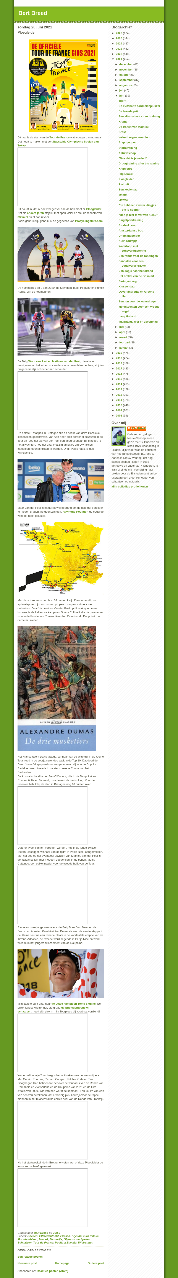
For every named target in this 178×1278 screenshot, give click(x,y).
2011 (119, 400)
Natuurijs (56, 1239)
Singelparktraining (130, 220)
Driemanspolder (129, 235)
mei (122, 326)
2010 (119, 405)
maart (123, 337)
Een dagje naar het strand (135, 270)
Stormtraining (127, 147)
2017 (119, 368)
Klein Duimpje (127, 241)
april (122, 332)
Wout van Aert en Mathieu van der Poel (54, 361)
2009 (119, 410)
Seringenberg (127, 281)
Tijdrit (122, 100)
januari (124, 347)
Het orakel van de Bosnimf (136, 276)
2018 (119, 363)
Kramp (122, 121)
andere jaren (35, 213)
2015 (119, 379)
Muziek (43, 1239)
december (126, 64)
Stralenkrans (127, 225)
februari (125, 342)
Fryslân (77, 1236)
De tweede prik (128, 111)
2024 (119, 43)
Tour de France (59, 137)
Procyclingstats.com (89, 221)
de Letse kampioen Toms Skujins (74, 1003)
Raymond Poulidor (75, 511)
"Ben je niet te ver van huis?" (138, 215)
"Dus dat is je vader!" (132, 158)
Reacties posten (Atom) (52, 1271)
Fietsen (65, 1236)
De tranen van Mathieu (133, 126)
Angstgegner (127, 142)
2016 (119, 373)
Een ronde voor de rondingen (138, 256)
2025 (119, 38)
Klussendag (126, 286)
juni (122, 95)
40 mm (122, 194)
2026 (119, 33)
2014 (119, 384)
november (126, 69)
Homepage (62, 1263)
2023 (119, 48)
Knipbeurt (125, 168)
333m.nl (23, 217)
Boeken (33, 1236)
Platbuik (123, 184)
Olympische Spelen (77, 1239)
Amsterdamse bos (130, 230)
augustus (126, 85)
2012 (119, 394)
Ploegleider (93, 209)
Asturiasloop (127, 153)
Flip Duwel (125, 174)
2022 (119, 54)
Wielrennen (85, 1242)
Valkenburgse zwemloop (134, 137)
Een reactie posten (30, 1256)
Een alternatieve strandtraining (139, 116)
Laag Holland (127, 316)
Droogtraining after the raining (138, 163)
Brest (122, 132)
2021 (119, 59)
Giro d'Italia (91, 1236)
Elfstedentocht (49, 1236)
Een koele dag (127, 189)
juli (121, 90)
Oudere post (95, 1263)
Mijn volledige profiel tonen (130, 486)
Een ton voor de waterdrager (137, 301)
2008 (119, 415)
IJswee (123, 200)
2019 (119, 358)
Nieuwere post (27, 1263)
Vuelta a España (65, 1242)
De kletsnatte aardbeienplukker (139, 106)
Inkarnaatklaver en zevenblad (138, 321)
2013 (119, 389)
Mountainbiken (27, 1239)
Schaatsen (25, 1242)
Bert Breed (32, 13)
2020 (119, 352)
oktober (124, 74)
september (126, 80)
